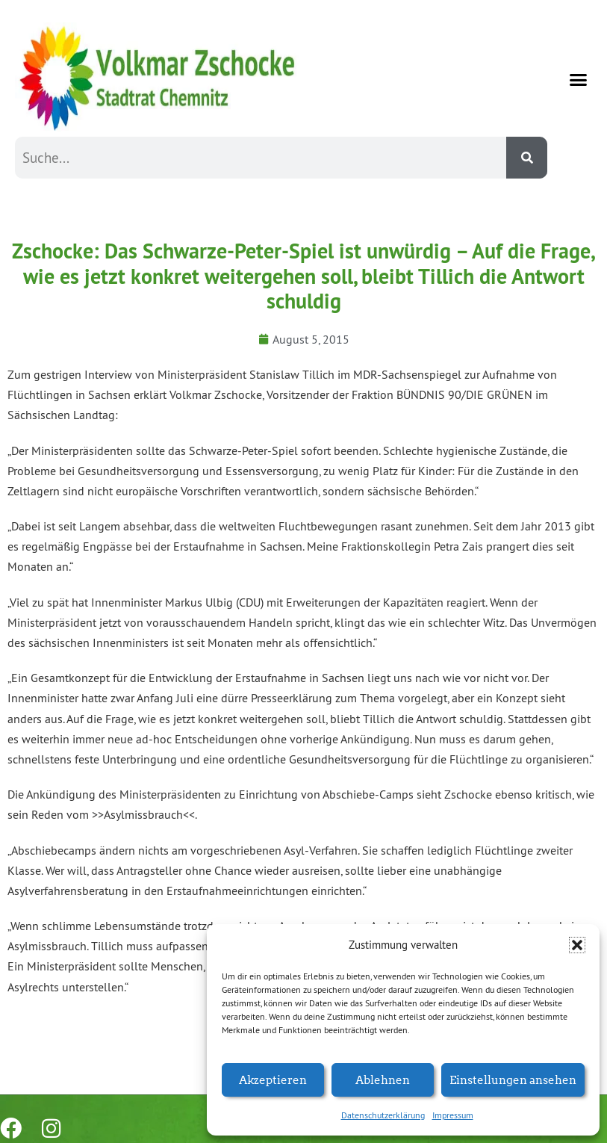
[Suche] (526, 158)
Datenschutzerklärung (383, 1115)
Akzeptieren (273, 1079)
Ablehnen (382, 1079)
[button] (577, 945)
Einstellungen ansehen (512, 1079)
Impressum (452, 1115)
